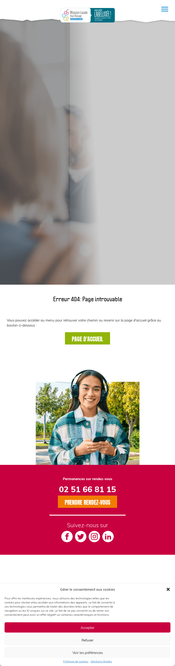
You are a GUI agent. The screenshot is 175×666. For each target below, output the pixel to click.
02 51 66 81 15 (87, 489)
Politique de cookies (75, 661)
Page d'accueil (87, 338)
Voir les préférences (87, 652)
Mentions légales (101, 661)
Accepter (87, 627)
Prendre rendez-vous (87, 501)
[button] (168, 589)
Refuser (87, 640)
